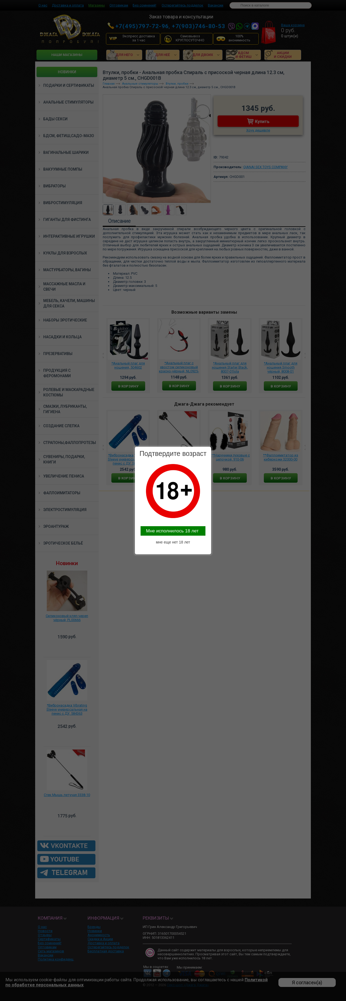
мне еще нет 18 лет (173, 542)
